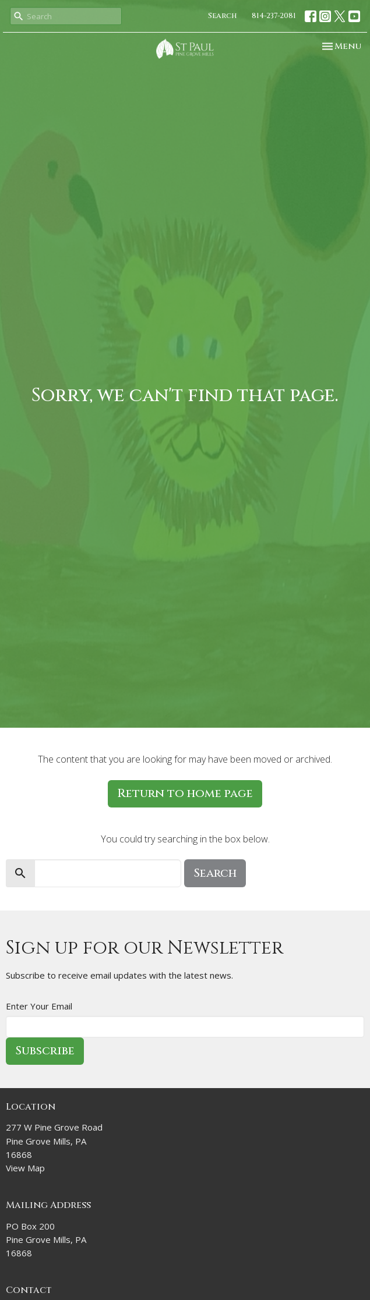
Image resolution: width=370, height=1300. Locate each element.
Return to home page (185, 793)
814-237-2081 (274, 15)
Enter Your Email (39, 1006)
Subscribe (45, 1050)
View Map (25, 1168)
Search (222, 15)
